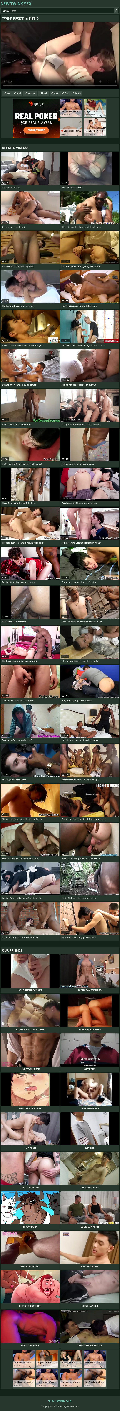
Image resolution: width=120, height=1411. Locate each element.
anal (19, 93)
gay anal (32, 93)
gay (8, 93)
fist (66, 93)
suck (56, 93)
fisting (78, 93)
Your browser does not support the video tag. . (60, 55)
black (44, 93)
